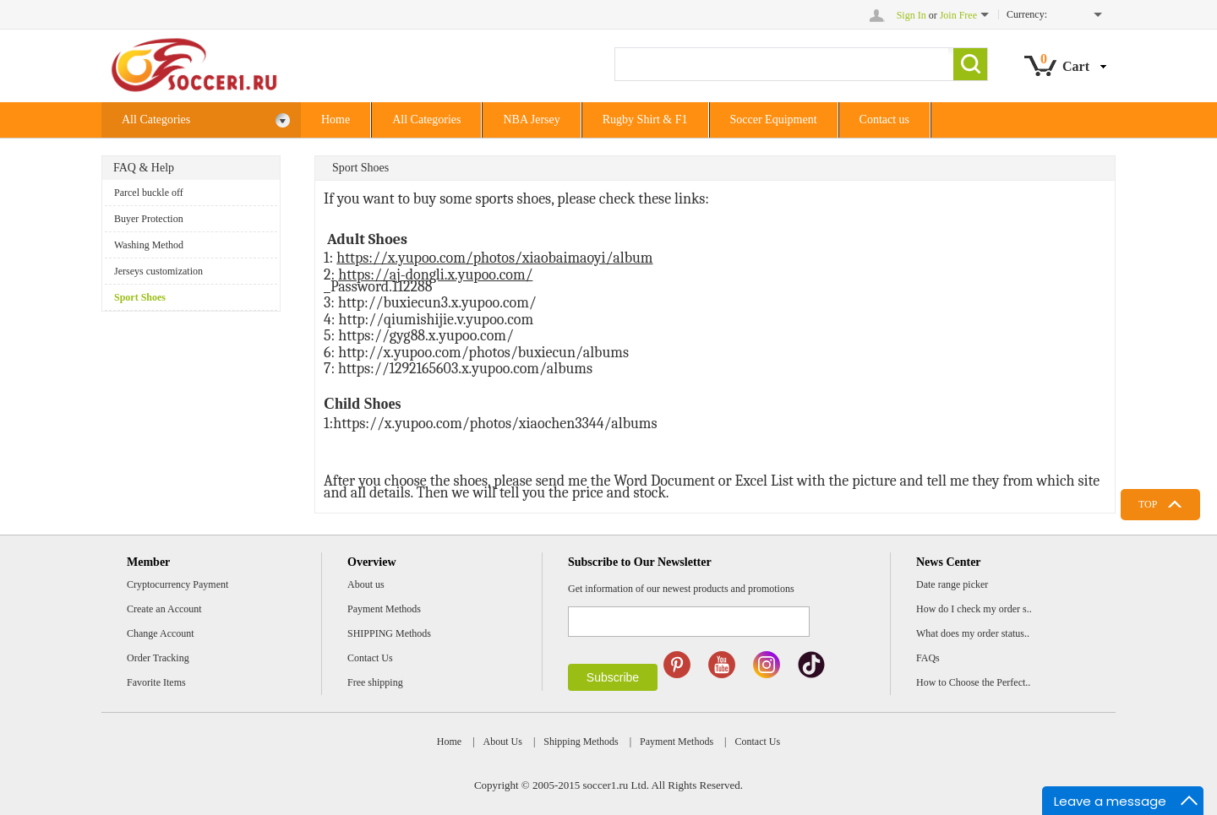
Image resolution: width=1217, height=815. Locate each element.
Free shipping (375, 682)
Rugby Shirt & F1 (645, 119)
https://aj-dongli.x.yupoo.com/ (435, 275)
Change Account (160, 633)
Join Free (958, 15)
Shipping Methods (580, 741)
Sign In (911, 15)
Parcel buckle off (148, 192)
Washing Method (148, 245)
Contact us (885, 119)
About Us (502, 741)
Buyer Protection (148, 219)
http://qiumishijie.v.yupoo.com (436, 320)
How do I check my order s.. (974, 609)
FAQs (928, 658)
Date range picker (952, 584)
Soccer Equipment (773, 119)
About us (366, 584)
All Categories (206, 120)
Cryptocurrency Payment (177, 584)
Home (335, 119)
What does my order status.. (972, 633)
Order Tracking (158, 658)
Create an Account (164, 609)
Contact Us (370, 658)
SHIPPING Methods (389, 633)
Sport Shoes (140, 297)
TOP (1147, 504)
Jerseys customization (158, 271)
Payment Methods (384, 609)
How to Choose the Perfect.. (973, 682)
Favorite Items (156, 682)
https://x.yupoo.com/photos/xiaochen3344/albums (495, 423)
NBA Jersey (531, 119)
